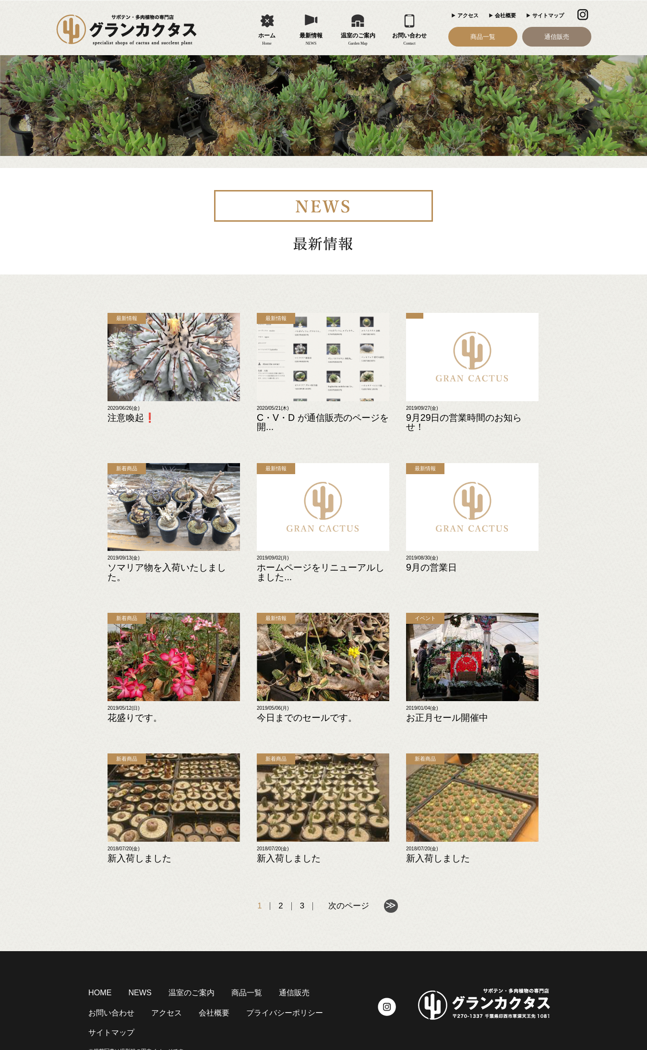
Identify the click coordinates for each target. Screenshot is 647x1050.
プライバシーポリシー (197, 978)
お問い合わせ (409, 39)
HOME (97, 958)
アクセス (468, 15)
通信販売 (556, 36)
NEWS (131, 958)
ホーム (267, 39)
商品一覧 (482, 36)
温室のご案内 (358, 39)
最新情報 (311, 39)
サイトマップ (548, 15)
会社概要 (505, 15)
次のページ (348, 873)
